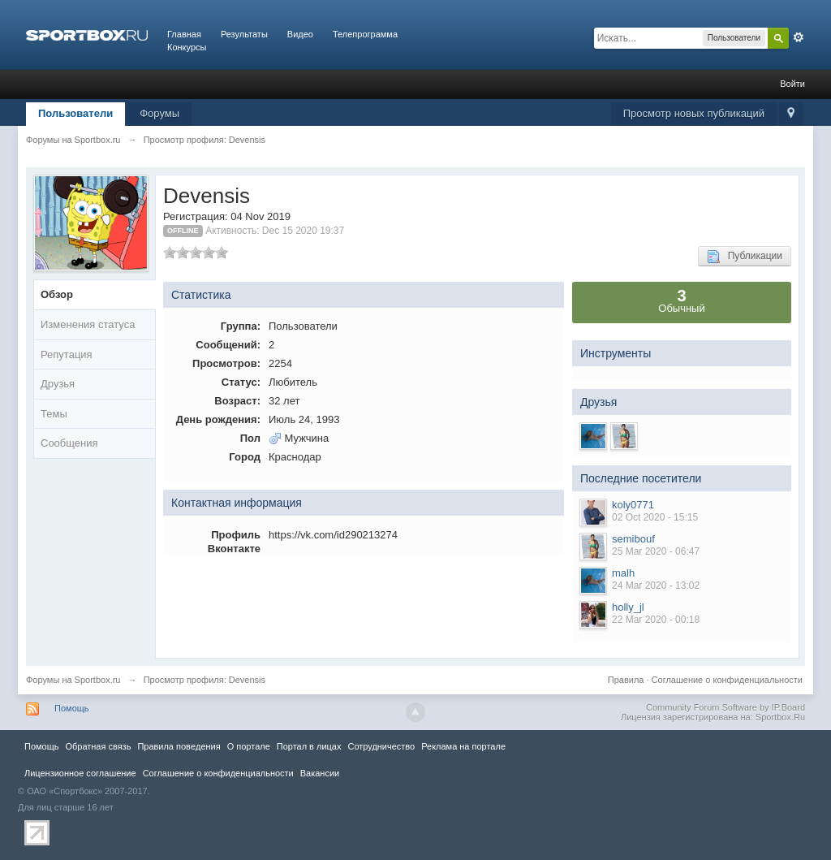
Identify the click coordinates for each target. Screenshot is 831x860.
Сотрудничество (381, 746)
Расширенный (798, 37)
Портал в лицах (309, 746)
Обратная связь (98, 746)
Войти (792, 84)
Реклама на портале (463, 746)
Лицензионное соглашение (80, 773)
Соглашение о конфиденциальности (727, 680)
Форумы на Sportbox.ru (73, 680)
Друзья (58, 384)
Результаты (244, 34)
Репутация (67, 354)
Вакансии (319, 773)
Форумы (159, 113)
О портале (248, 746)
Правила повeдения (178, 746)
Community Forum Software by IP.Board (725, 707)
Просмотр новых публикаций (693, 113)
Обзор (57, 294)
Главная (184, 34)
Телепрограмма (365, 34)
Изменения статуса (88, 324)
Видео (300, 34)
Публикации (744, 256)
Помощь (71, 708)
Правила (626, 680)
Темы (54, 414)
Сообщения (69, 443)
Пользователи (75, 113)
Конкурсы (186, 47)
